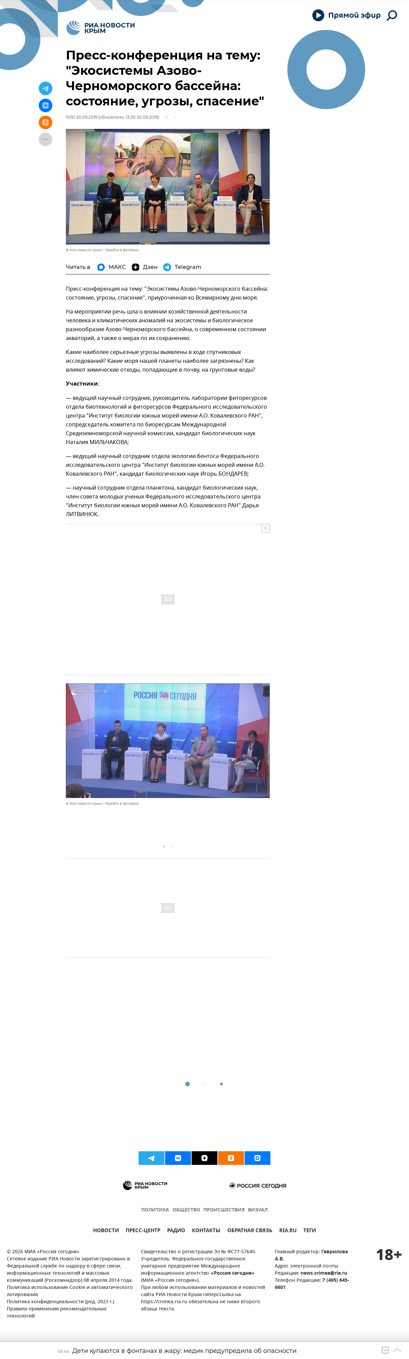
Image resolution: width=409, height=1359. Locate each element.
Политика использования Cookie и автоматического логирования (70, 1291)
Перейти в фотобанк (122, 250)
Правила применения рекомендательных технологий (57, 1312)
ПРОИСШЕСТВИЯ (224, 1210)
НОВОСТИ (106, 1231)
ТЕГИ (309, 1231)
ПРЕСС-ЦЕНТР (143, 1231)
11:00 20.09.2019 (81, 117)
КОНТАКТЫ (206, 1231)
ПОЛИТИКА (155, 1210)
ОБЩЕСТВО (186, 1210)
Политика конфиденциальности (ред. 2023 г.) (60, 1302)
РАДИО (176, 1231)
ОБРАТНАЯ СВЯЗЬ (249, 1231)
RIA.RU (288, 1231)
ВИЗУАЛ (258, 1210)
